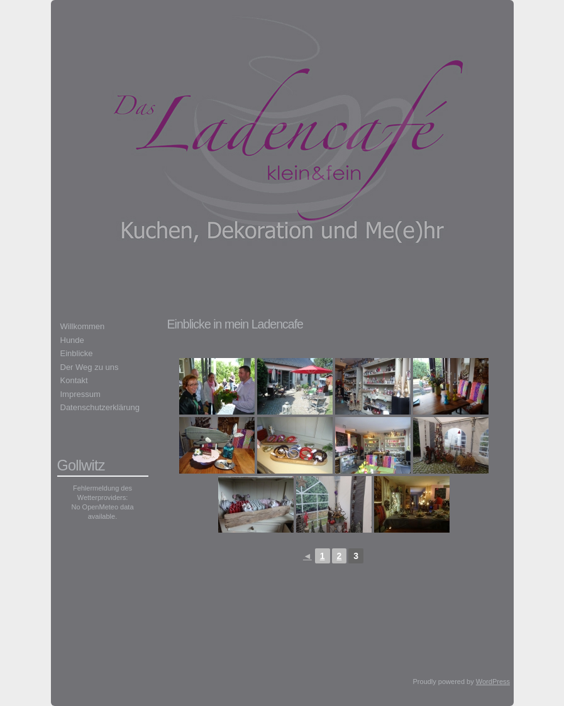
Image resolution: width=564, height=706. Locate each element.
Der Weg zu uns (89, 367)
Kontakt (74, 380)
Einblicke (76, 353)
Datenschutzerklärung (100, 407)
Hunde (72, 340)
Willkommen (82, 326)
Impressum (80, 394)
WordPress (493, 681)
